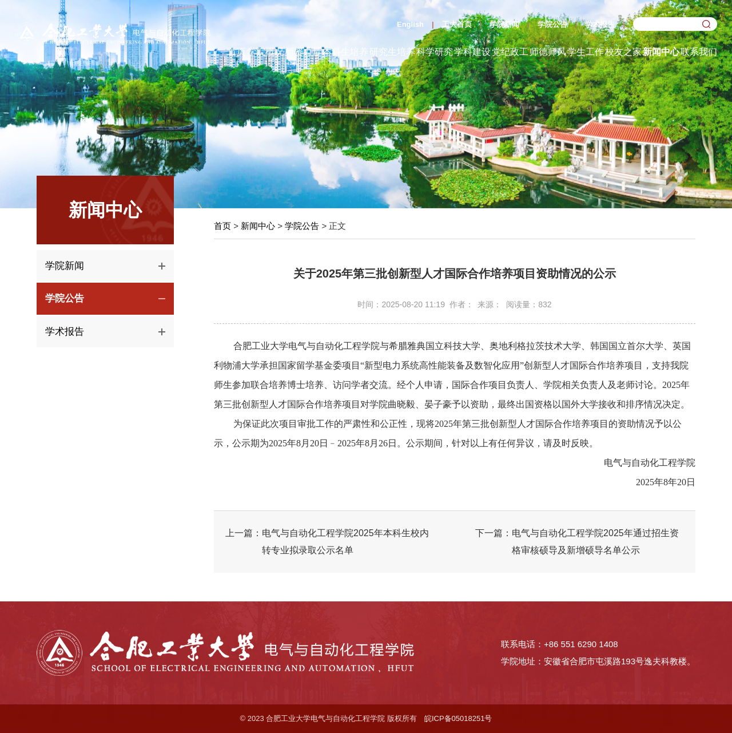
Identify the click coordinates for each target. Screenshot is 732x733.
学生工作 (585, 52)
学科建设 (472, 52)
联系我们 (699, 52)
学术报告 (600, 24)
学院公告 (552, 24)
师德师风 (548, 52)
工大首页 (457, 24)
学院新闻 (504, 24)
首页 (237, 52)
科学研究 (434, 52)
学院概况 (265, 52)
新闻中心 (661, 52)
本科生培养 (345, 52)
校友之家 (623, 52)
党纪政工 (510, 52)
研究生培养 (392, 52)
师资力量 (303, 52)
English (410, 24)
